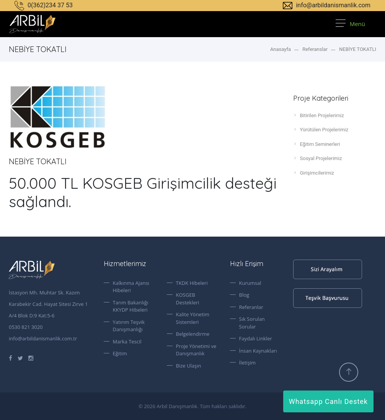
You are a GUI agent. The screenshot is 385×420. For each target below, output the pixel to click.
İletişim (247, 362)
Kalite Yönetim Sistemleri (192, 318)
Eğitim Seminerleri (316, 144)
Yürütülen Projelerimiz (321, 129)
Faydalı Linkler (255, 338)
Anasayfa (280, 49)
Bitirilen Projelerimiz (318, 115)
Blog (244, 294)
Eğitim (120, 353)
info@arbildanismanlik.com (326, 5)
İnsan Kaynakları (258, 350)
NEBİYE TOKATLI (357, 49)
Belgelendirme (193, 333)
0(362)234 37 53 (44, 5)
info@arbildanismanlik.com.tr (43, 338)
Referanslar (315, 49)
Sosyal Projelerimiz (317, 158)
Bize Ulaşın (188, 365)
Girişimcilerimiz (313, 172)
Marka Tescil (127, 341)
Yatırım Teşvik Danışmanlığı (129, 326)
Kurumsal (250, 282)
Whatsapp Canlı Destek (328, 401)
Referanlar (251, 307)
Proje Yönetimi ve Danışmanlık (196, 350)
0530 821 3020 (26, 327)
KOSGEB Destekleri (187, 298)
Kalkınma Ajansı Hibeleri (131, 286)
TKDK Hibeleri (192, 282)
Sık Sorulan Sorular (252, 322)
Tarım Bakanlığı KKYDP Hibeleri (130, 306)
